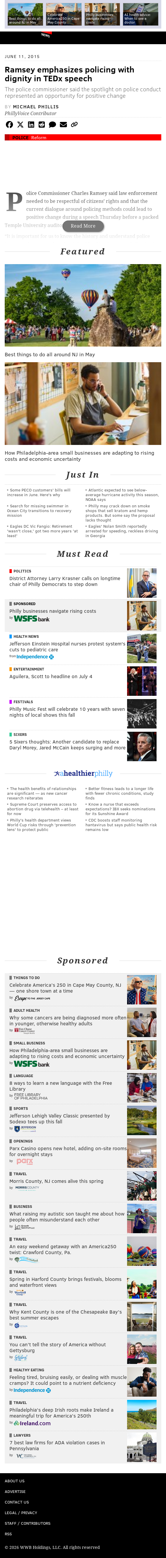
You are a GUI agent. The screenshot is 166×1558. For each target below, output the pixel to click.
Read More (83, 226)
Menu (156, 37)
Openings (23, 1141)
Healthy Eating (29, 1369)
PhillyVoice (14, 37)
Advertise (15, 1491)
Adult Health (27, 1010)
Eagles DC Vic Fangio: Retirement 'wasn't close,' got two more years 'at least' (42, 530)
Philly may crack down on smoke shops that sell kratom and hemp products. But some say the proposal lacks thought (120, 513)
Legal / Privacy (21, 1512)
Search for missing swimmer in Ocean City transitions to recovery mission (39, 510)
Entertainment (29, 669)
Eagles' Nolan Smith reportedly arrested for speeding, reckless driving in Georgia (122, 530)
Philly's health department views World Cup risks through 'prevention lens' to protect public (41, 824)
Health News (26, 636)
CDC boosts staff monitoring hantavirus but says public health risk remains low (121, 824)
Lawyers (22, 1435)
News (45, 35)
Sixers (20, 734)
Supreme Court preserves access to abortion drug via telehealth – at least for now (42, 808)
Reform (38, 137)
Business (23, 1206)
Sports (21, 1108)
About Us (14, 1481)
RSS (8, 1534)
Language (23, 1075)
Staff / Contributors (27, 1523)
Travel (20, 1173)
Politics (22, 571)
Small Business (29, 1043)
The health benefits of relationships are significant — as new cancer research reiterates (41, 793)
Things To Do (27, 977)
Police (20, 137)
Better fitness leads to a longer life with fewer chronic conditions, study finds (120, 793)
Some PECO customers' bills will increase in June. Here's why (38, 492)
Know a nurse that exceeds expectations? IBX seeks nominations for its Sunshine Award (120, 808)
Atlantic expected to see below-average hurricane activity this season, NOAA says (122, 494)
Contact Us (17, 1502)
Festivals (23, 701)
